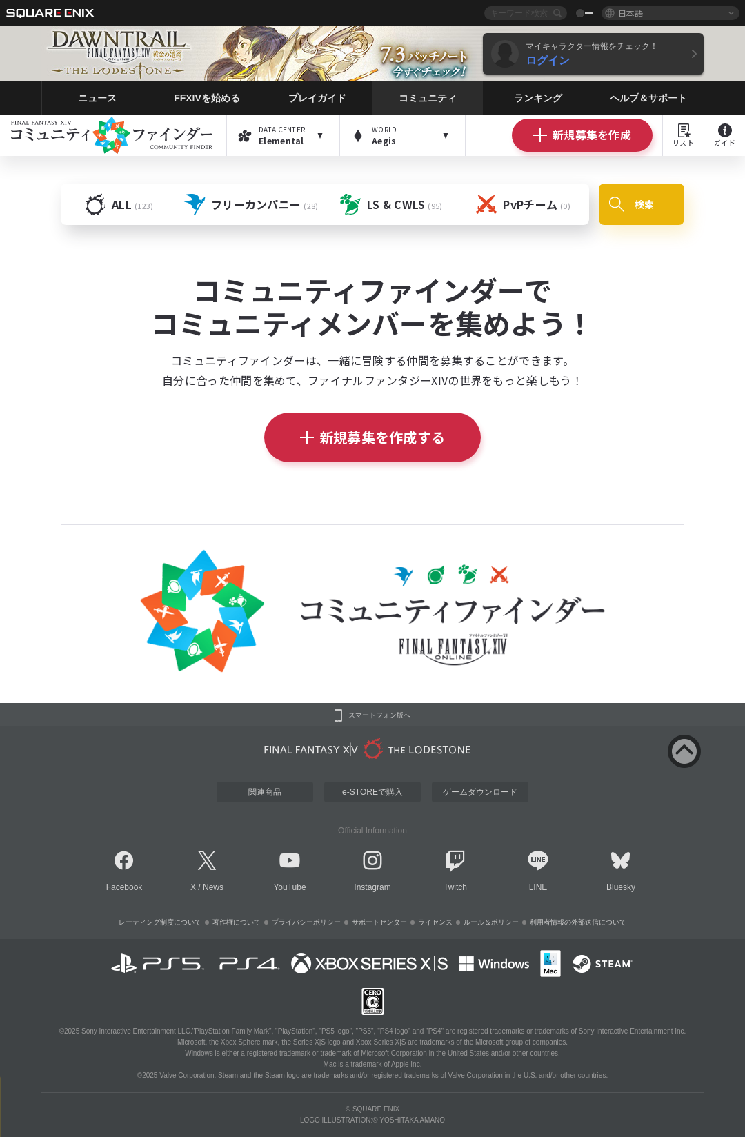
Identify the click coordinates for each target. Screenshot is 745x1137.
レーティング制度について (160, 922)
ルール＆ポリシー (491, 922)
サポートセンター (379, 922)
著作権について (236, 922)
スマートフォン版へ (379, 715)
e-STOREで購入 (372, 792)
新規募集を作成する (373, 437)
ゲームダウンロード (480, 792)
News (213, 887)
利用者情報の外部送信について (578, 922)
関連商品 (264, 792)
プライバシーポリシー (306, 922)
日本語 (630, 13)
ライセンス (435, 922)
